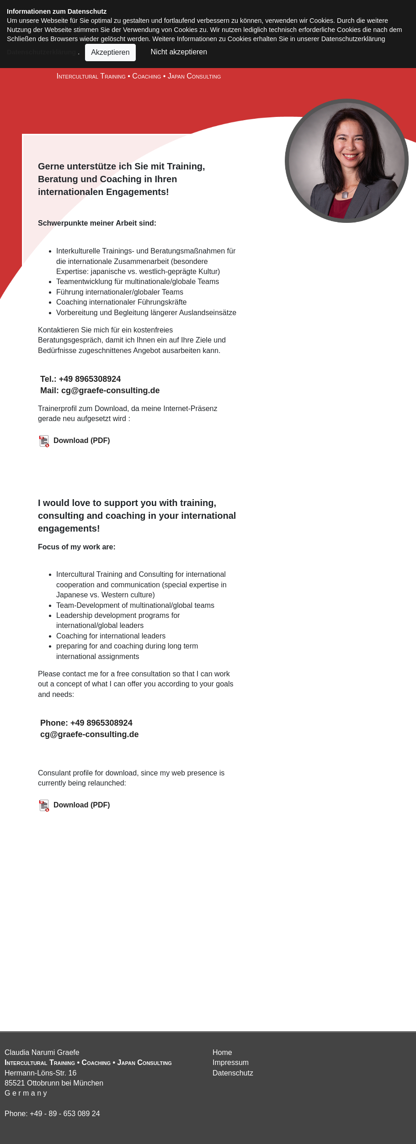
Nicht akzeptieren (177, 51)
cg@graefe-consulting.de (88, 734)
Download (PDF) (74, 440)
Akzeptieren (110, 52)
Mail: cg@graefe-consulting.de (99, 390)
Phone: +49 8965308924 (85, 723)
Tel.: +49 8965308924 (79, 379)
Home (222, 1052)
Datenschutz (233, 1073)
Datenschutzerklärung (41, 51)
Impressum (231, 1062)
